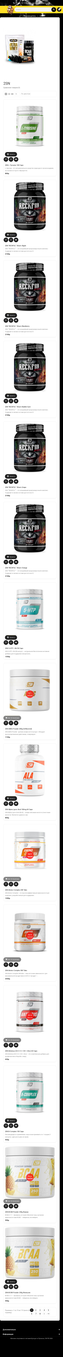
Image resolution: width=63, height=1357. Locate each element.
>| (48, 1315)
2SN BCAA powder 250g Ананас (17, 1213)
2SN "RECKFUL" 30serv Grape (15, 488)
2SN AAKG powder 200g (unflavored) (18, 730)
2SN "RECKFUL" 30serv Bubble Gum (18, 407)
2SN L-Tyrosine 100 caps (14, 165)
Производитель (30, 16)
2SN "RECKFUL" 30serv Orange (16, 568)
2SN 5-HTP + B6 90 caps (14, 649)
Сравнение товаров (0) (11, 88)
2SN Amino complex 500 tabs (16, 971)
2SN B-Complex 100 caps (14, 1133)
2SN (41, 16)
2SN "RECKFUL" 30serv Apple (15, 246)
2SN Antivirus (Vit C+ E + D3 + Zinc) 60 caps (21, 1052)
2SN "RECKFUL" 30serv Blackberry (17, 327)
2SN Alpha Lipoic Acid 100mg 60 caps (19, 810)
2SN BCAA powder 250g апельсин (17, 1294)
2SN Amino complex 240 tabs (16, 891)
